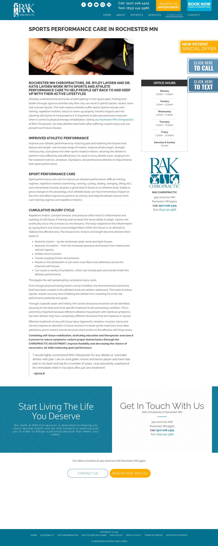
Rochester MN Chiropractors (116, 119)
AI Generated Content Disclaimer (109, 541)
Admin (34, 535)
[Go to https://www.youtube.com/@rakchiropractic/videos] (96, 5)
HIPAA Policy (116, 535)
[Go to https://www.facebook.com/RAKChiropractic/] (83, 5)
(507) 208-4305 (137, 3)
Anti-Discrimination (67, 535)
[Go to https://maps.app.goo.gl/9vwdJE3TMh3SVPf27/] (109, 5)
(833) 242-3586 (137, 8)
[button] (87, 473)
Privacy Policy (133, 535)
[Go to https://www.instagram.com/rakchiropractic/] (102, 5)
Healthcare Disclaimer (93, 535)
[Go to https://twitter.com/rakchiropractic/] (90, 5)
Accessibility (47, 535)
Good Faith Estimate (177, 535)
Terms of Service (154, 535)
